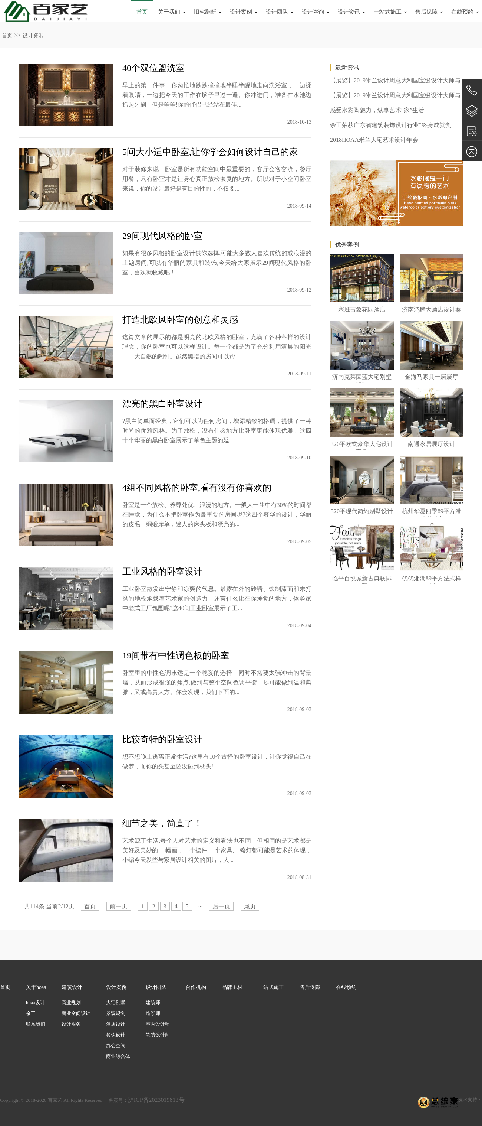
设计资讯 (349, 12)
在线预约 (462, 12)
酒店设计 (115, 1024)
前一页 (119, 906)
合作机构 (195, 987)
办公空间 (115, 1045)
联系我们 (35, 1024)
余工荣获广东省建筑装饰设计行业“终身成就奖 (390, 125)
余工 (31, 1013)
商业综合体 (118, 1056)
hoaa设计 (35, 1002)
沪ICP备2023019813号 (156, 1100)
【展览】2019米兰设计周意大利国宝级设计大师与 (395, 80)
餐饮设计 (115, 1035)
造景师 (153, 1013)
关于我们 (169, 12)
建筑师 (153, 1002)
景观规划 (115, 1013)
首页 (142, 12)
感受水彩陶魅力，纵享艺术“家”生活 (377, 110)
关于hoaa (36, 987)
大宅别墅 (115, 1002)
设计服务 (71, 1024)
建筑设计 (72, 987)
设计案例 (241, 12)
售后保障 (426, 12)
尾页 (250, 906)
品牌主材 (232, 987)
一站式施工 (388, 12)
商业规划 (71, 1002)
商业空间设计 (76, 1013)
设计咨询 (313, 12)
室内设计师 (158, 1024)
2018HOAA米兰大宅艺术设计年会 (374, 140)
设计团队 (277, 12)
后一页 (221, 906)
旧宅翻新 (205, 12)
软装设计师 (158, 1035)
